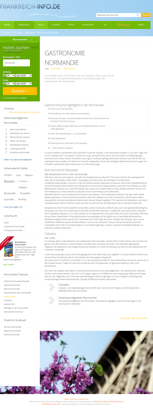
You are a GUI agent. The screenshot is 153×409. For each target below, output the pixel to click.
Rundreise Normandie (19, 152)
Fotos (71, 24)
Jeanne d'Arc (9, 304)
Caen (18, 175)
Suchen (146, 15)
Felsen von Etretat (18, 141)
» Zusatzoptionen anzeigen (15, 98)
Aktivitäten (88, 24)
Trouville (25, 193)
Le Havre (23, 181)
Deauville (10, 193)
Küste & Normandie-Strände (16, 281)
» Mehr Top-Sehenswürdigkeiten (17, 159)
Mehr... (141, 24)
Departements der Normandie (17, 292)
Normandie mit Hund (13, 311)
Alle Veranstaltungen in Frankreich (24, 112)
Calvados (8, 300)
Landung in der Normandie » (134, 318)
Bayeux (29, 175)
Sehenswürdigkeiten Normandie (16, 120)
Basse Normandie (12, 289)
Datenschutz (84, 399)
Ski (105, 24)
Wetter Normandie (12, 330)
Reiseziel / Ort (11, 57)
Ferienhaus (24, 24)
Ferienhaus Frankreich (51, 404)
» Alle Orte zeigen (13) (12, 207)
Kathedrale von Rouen (20, 133)
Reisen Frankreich (102, 401)
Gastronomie (10, 296)
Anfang (7, 72)
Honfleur (8, 175)
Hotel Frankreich (117, 401)
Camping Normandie (13, 230)
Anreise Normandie (12, 327)
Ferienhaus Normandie (14, 226)
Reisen (7, 24)
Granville (9, 199)
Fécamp (22, 199)
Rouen (9, 181)
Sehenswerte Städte (16, 168)
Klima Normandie (12, 334)
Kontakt (66, 399)
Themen (56, 24)
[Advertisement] (20, 363)
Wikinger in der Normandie (16, 308)
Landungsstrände (18, 148)
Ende (5, 80)
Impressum (74, 399)
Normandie (30, 32)
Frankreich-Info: (10, 32)
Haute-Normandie (12, 285)
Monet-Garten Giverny (20, 137)
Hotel (41, 24)
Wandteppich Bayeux (19, 144)
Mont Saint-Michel (18, 129)
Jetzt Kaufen (8, 264)
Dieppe (23, 187)
